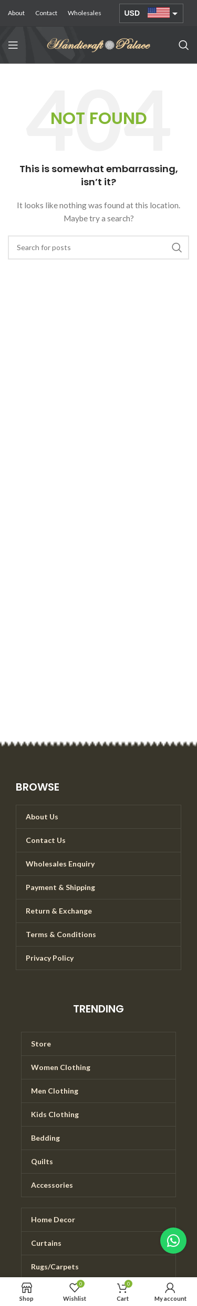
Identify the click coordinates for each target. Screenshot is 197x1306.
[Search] (183, 45)
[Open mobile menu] (13, 45)
